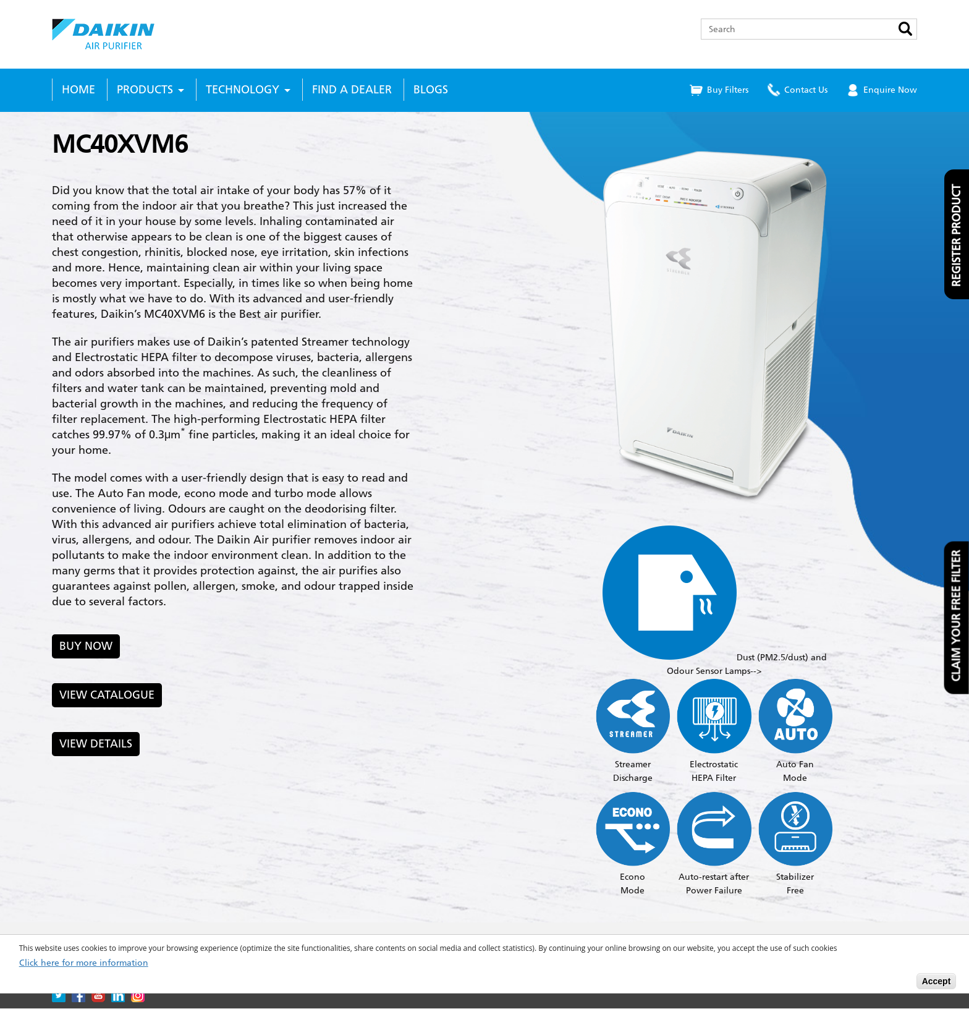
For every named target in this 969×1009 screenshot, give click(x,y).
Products (145, 89)
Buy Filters (727, 90)
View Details (95, 744)
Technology (242, 89)
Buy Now (85, 646)
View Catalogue (106, 695)
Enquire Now (890, 90)
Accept (936, 981)
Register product (956, 235)
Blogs (430, 89)
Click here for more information (83, 963)
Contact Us (805, 90)
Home (78, 89)
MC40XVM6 (120, 144)
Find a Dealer (352, 89)
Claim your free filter (956, 616)
